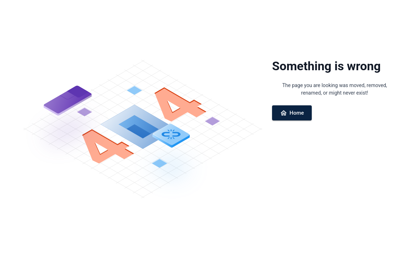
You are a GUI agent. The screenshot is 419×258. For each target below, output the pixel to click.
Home (292, 113)
